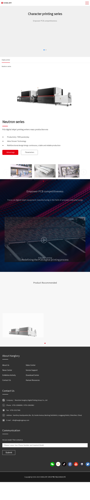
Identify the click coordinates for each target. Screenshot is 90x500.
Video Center (31, 365)
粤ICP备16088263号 (59, 477)
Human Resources (33, 380)
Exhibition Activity (9, 375)
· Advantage (10, 152)
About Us (5, 365)
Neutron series (6, 66)
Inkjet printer (6, 60)
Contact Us (6, 380)
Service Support (32, 370)
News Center (7, 370)
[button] (44, 49)
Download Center (32, 375)
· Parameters (29, 152)
